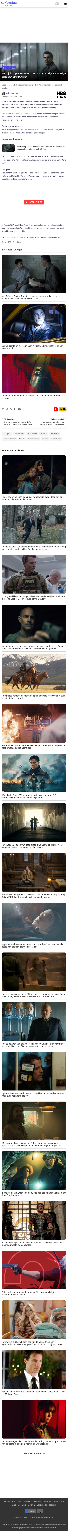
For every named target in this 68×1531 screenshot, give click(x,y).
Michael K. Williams (9, 439)
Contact (26, 1501)
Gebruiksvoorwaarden (41, 1501)
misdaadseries (56, 439)
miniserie (45, 439)
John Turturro (54, 434)
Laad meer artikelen (34, 1453)
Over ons (16, 1505)
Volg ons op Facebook (46, 1505)
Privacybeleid (59, 1501)
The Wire (22, 439)
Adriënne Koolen (13, 93)
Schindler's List (33, 439)
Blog (24, 1505)
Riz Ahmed (43, 434)
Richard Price (19, 434)
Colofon (31, 1505)
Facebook (30, 1511)
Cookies (6, 1501)
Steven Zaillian (32, 434)
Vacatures (16, 1501)
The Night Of (7, 434)
